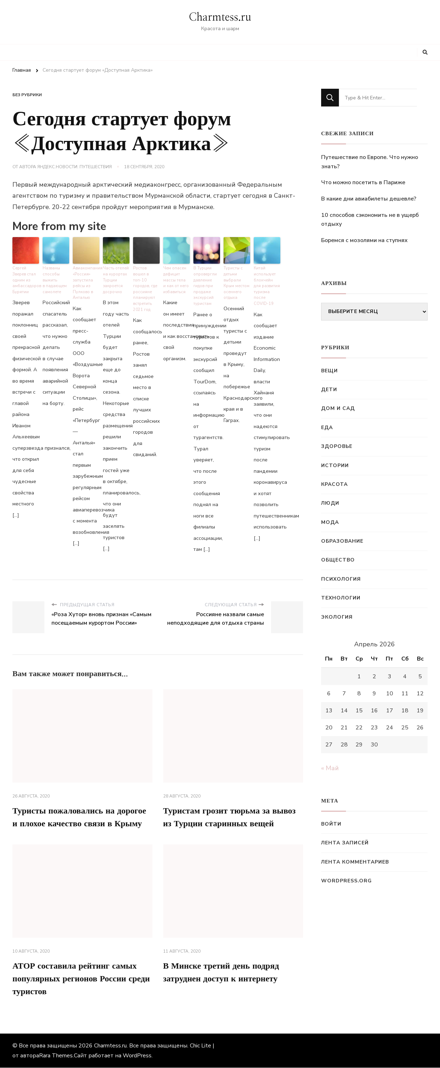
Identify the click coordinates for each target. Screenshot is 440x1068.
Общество (338, 560)
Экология (337, 617)
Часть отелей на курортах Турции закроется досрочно (115, 279)
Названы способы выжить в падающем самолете (55, 279)
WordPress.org (346, 880)
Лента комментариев (355, 862)
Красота (334, 484)
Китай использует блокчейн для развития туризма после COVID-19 (267, 285)
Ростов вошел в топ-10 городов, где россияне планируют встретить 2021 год (146, 285)
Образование (342, 541)
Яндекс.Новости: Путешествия (74, 167)
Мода (330, 522)
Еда (327, 427)
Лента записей (345, 842)
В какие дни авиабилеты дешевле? (368, 199)
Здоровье (336, 446)
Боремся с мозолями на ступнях (364, 240)
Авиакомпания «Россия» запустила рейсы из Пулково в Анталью (86, 282)
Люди (330, 503)
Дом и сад (338, 408)
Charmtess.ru (220, 17)
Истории (335, 465)
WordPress (137, 1056)
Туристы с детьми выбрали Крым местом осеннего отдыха (236, 282)
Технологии (341, 598)
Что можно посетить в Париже (363, 182)
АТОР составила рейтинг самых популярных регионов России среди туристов (81, 979)
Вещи (329, 370)
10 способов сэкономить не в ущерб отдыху (370, 219)
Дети (329, 389)
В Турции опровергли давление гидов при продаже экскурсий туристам (204, 285)
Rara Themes (56, 1056)
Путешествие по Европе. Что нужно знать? (369, 161)
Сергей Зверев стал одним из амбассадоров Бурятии (25, 279)
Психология (341, 579)
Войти (331, 824)
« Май (330, 768)
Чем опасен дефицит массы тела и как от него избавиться (176, 279)
